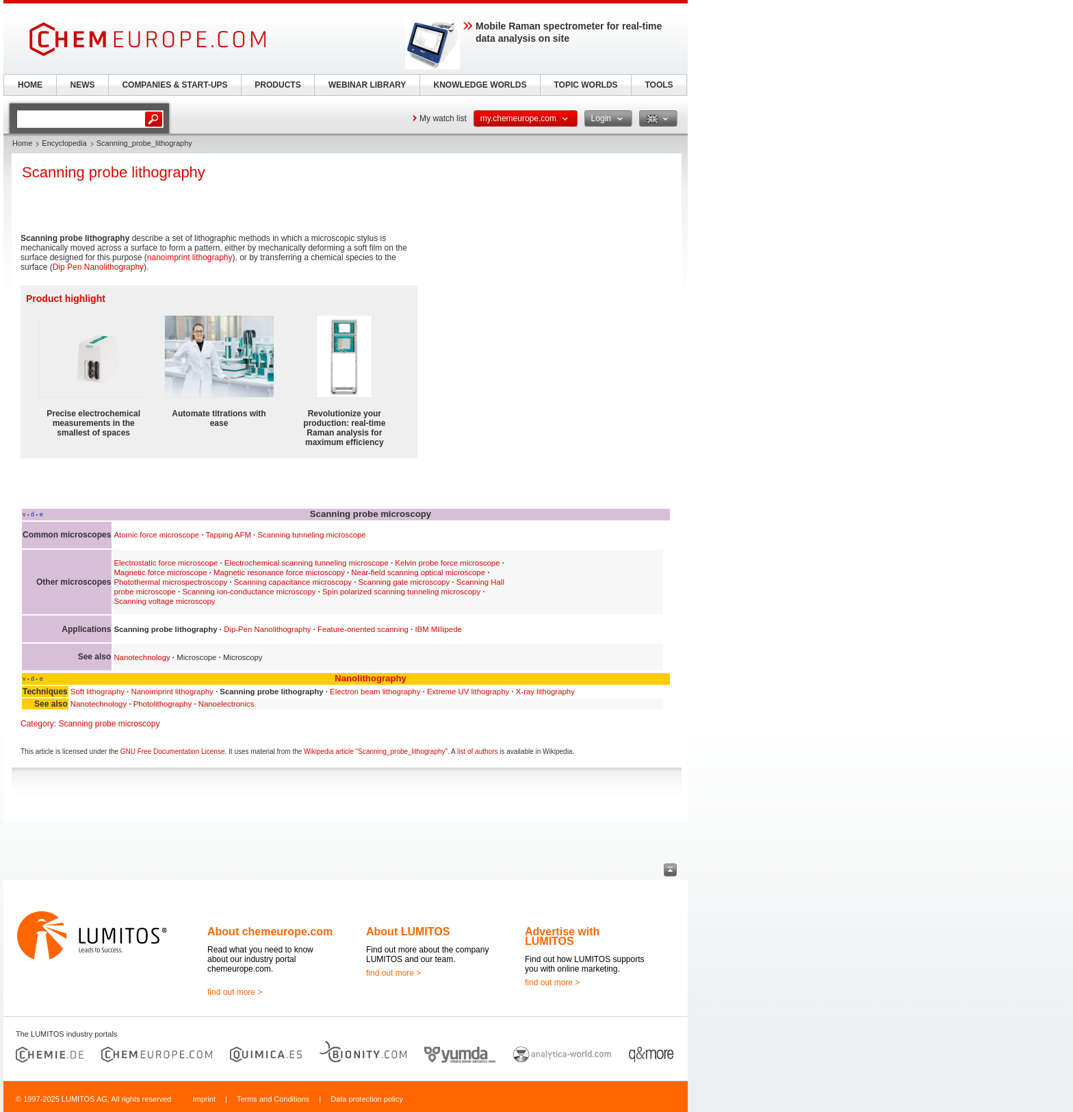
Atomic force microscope (156, 535)
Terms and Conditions (273, 1099)
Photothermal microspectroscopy (170, 582)
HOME (30, 85)
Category (37, 724)
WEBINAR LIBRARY (367, 85)
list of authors (477, 751)
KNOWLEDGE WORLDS (480, 85)
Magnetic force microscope (160, 572)
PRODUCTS (277, 85)
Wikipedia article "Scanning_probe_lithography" (376, 751)
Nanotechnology (142, 657)
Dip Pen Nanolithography (98, 267)
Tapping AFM (227, 535)
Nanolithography (370, 678)
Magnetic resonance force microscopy (279, 572)
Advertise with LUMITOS (562, 936)
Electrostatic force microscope (166, 563)
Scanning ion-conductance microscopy (248, 591)
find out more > (234, 992)
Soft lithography (97, 691)
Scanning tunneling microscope (311, 535)
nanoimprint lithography (190, 257)
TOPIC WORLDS (585, 85)
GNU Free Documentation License (172, 751)
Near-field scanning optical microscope (418, 572)
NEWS (82, 85)
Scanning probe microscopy (108, 724)
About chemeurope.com (270, 931)
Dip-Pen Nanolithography (267, 629)
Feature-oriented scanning (363, 629)
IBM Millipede (438, 629)
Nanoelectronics (226, 704)
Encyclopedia (64, 143)
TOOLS (659, 85)
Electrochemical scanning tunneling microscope (306, 563)
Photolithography (162, 704)
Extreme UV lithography (468, 691)
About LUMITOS (408, 931)
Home (22, 143)
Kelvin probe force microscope (447, 563)
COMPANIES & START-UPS (174, 85)
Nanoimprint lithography (172, 691)
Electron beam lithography (375, 691)
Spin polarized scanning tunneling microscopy (401, 591)
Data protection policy (367, 1099)
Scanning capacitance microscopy (293, 582)
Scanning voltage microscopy (164, 601)
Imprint (204, 1099)
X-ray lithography (545, 691)
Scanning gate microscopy (404, 582)
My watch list (443, 118)
